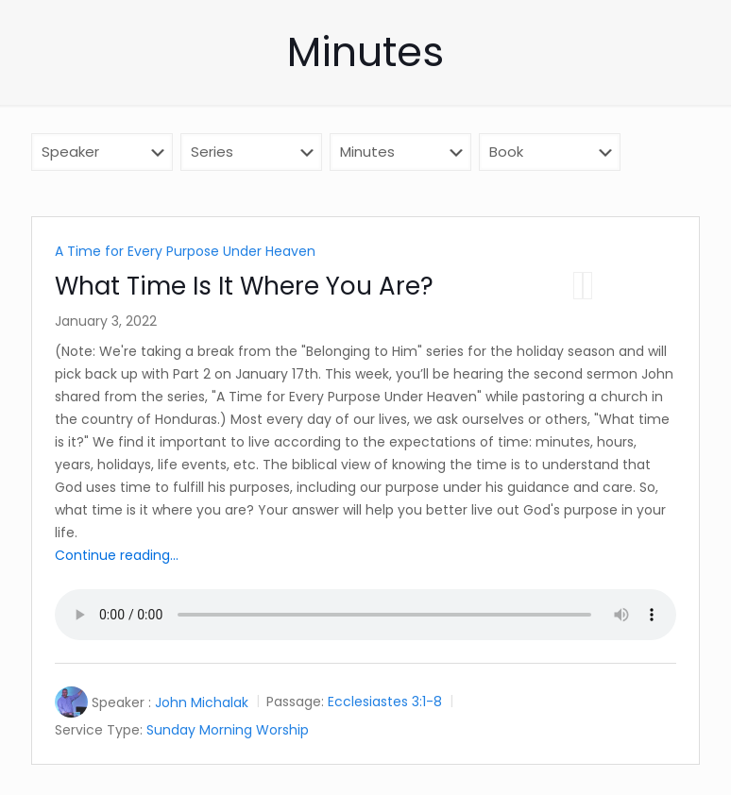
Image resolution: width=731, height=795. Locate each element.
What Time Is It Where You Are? (244, 286)
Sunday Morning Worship (227, 729)
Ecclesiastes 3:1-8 (385, 702)
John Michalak (201, 702)
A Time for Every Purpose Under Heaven (185, 251)
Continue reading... (116, 555)
